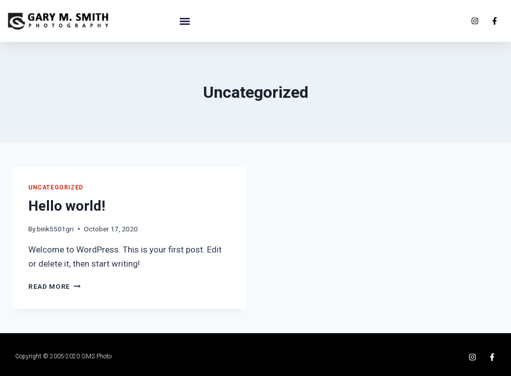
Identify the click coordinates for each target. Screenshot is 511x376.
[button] (184, 21)
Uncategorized (55, 187)
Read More (54, 286)
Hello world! (66, 206)
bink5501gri (55, 229)
